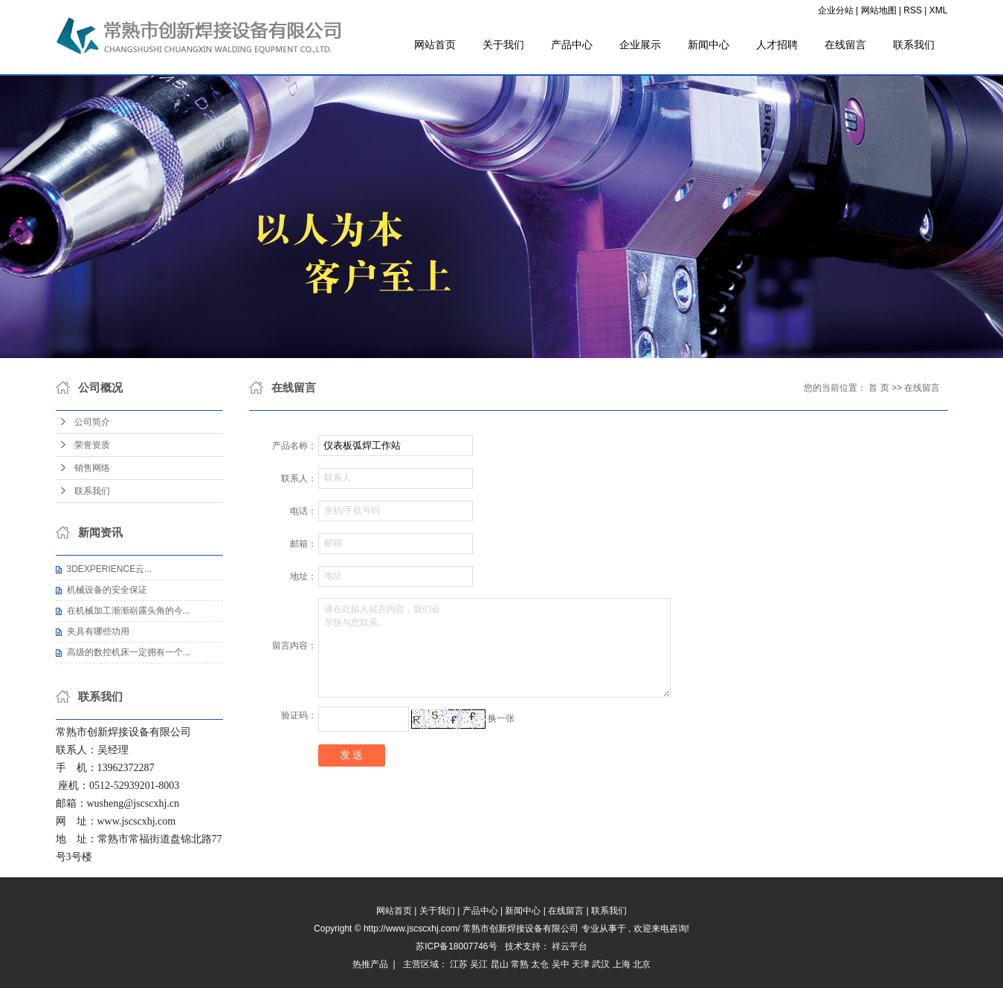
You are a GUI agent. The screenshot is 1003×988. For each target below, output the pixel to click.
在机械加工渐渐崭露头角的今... (128, 610)
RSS (912, 10)
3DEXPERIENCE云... (109, 569)
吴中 (561, 964)
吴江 (479, 964)
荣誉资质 (92, 445)
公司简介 (92, 422)
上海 (621, 964)
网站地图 (880, 10)
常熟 (520, 964)
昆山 (500, 964)
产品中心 (572, 45)
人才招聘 (777, 45)
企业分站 (836, 10)
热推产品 (370, 964)
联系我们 (914, 45)
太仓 (540, 964)
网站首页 (435, 45)
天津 (581, 964)
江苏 (459, 964)
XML (938, 10)
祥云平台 (569, 946)
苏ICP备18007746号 (456, 946)
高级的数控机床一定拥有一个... (128, 652)
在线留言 (845, 45)
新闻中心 (708, 45)
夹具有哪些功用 (98, 631)
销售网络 (92, 468)
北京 (642, 964)
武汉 (601, 964)
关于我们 (503, 45)
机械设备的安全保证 (107, 590)
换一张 (501, 718)
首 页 (878, 388)
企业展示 (640, 45)
